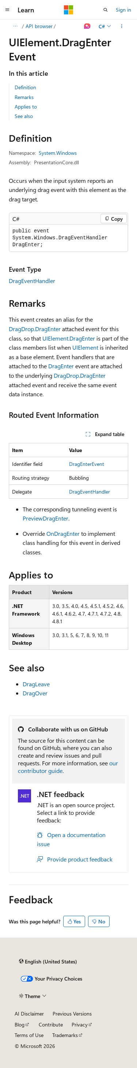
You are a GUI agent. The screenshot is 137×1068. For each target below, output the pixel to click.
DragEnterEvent (86, 463)
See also (24, 116)
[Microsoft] (68, 10)
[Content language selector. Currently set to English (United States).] (48, 961)
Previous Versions (72, 1013)
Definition (25, 87)
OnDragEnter (63, 533)
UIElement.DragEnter (68, 338)
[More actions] (121, 26)
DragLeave (36, 684)
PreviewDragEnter (45, 518)
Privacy (80, 1024)
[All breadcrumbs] (15, 26)
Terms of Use (29, 1035)
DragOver (35, 693)
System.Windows (58, 152)
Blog (19, 1024)
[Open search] (105, 9)
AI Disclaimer (29, 1013)
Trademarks (65, 1035)
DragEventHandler (32, 280)
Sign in (123, 9)
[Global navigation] (7, 9)
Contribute (51, 1024)
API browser (39, 26)
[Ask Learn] (87, 26)
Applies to (26, 106)
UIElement (85, 347)
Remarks (24, 97)
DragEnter (61, 366)
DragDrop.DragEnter (35, 329)
